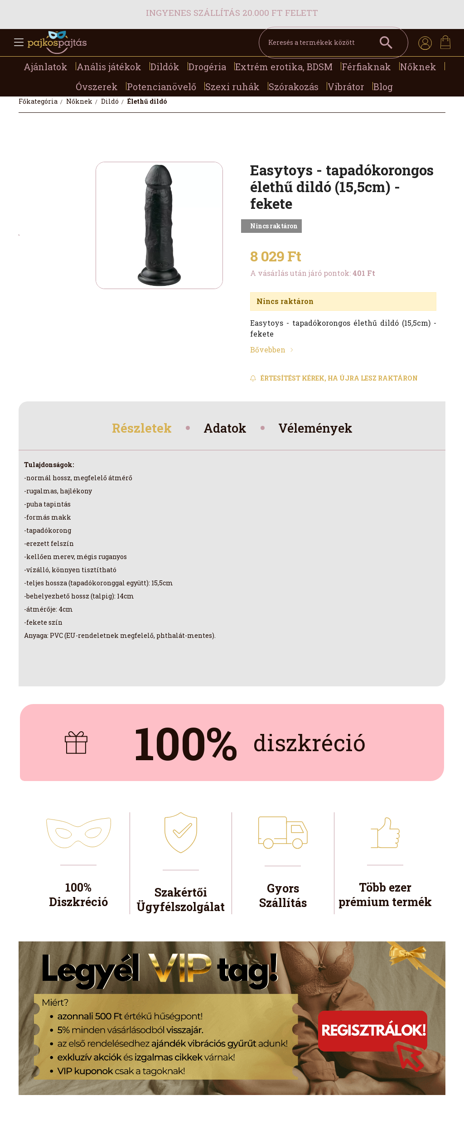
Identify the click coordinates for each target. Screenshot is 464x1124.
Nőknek (418, 66)
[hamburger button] (19, 43)
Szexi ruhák (232, 86)
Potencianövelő (161, 86)
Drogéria (207, 66)
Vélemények (319, 429)
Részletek (137, 429)
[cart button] (445, 42)
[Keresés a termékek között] (333, 42)
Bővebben (267, 349)
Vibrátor (346, 86)
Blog (383, 86)
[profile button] (425, 42)
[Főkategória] (39, 101)
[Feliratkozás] (334, 378)
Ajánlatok (46, 66)
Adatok (224, 429)
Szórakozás (294, 86)
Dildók (164, 66)
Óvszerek (97, 86)
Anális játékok (109, 66)
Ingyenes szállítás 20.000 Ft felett (232, 12)
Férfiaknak (366, 66)
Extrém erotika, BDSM (284, 66)
